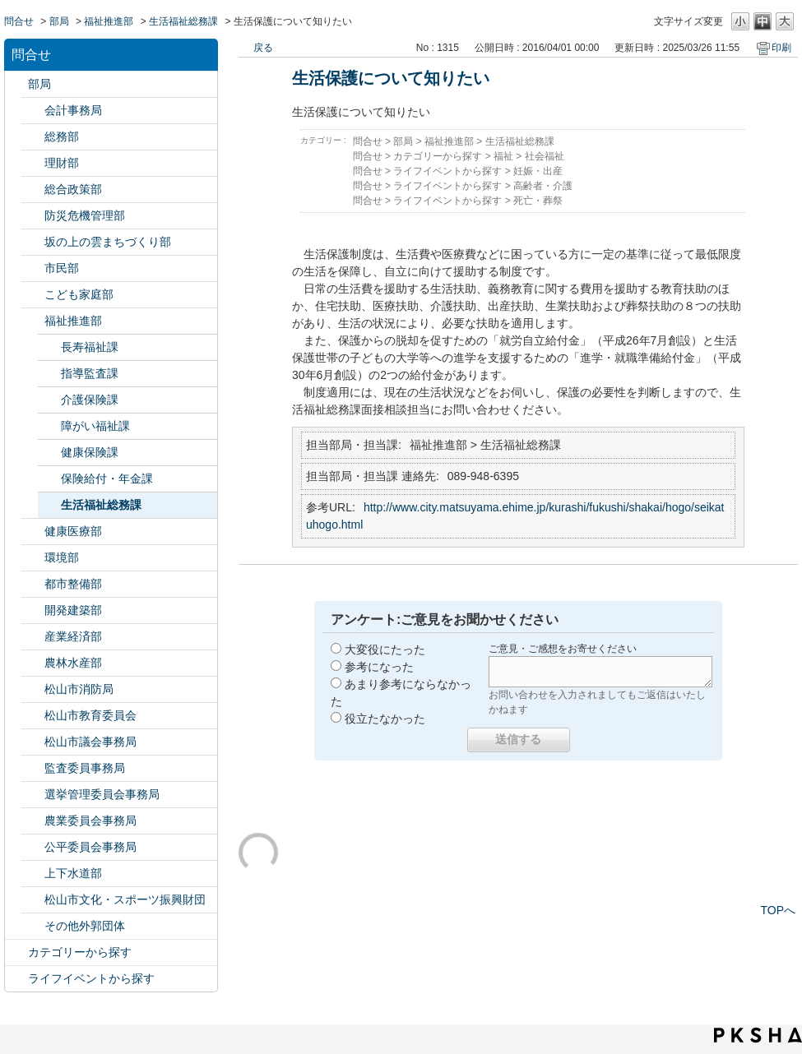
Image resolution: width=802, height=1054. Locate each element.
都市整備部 (73, 583)
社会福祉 (544, 156)
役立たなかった (385, 718)
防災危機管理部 (84, 215)
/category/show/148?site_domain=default (32, 794)
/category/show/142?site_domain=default (32, 715)
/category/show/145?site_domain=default (32, 847)
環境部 (61, 557)
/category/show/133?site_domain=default (32, 557)
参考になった (379, 666)
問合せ (19, 21)
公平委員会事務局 (90, 846)
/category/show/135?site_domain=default (32, 584)
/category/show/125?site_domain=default (32, 137)
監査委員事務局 (84, 767)
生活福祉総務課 (183, 21)
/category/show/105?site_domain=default (16, 978)
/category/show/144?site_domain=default (32, 873)
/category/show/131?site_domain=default (32, 926)
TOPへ (777, 910)
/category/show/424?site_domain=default (32, 215)
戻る (263, 47)
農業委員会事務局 (90, 820)
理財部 (61, 162)
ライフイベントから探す (91, 978)
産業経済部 (73, 636)
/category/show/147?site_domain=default (32, 821)
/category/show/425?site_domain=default (32, 610)
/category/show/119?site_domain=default (16, 84)
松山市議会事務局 (90, 741)
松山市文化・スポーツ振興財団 (125, 899)
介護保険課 (89, 399)
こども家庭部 (79, 294)
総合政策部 (73, 189)
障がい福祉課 (95, 425)
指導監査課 (89, 373)
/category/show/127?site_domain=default (32, 163)
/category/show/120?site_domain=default (32, 110)
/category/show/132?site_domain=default (32, 531)
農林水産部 (73, 662)
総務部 (61, 136)
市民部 (61, 268)
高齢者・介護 (543, 186)
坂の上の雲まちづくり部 (107, 241)
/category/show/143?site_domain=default (32, 742)
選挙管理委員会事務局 (102, 794)
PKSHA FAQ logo (758, 1035)
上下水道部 (73, 873)
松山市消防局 (79, 689)
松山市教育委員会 (90, 715)
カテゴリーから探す (80, 952)
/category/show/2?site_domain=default (16, 952)
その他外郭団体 (84, 925)
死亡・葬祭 (538, 200)
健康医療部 (73, 531)
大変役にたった (385, 649)
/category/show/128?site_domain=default (32, 268)
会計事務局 (73, 110)
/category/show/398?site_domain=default (32, 242)
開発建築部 (73, 610)
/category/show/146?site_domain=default (32, 768)
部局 (59, 21)
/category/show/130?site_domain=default (32, 321)
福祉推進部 (108, 21)
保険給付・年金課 (107, 478)
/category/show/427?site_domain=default (32, 663)
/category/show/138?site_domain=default (32, 636)
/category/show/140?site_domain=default (32, 689)
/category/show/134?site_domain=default (32, 899)
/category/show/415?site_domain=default (32, 294)
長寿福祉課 (89, 347)
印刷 (781, 47)
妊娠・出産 (538, 171)
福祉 (503, 156)
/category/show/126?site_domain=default (32, 189)
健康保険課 (89, 452)
